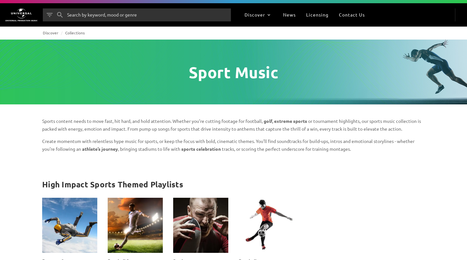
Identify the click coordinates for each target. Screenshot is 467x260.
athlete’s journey (100, 149)
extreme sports (290, 121)
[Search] (60, 15)
